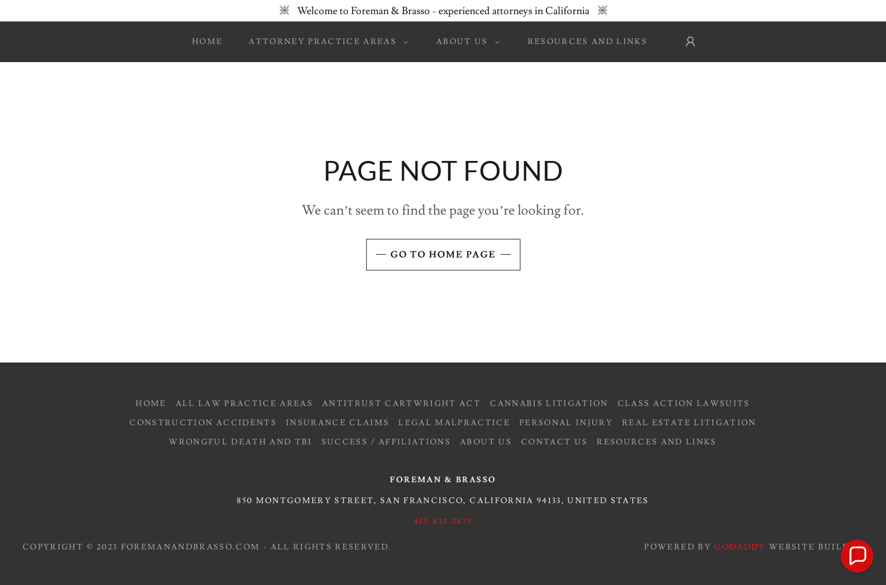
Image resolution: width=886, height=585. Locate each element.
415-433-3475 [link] (443, 522)
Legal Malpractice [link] (454, 423)
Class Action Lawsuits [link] (684, 404)
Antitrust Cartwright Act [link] (401, 404)
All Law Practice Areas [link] (244, 404)
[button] (325, 42)
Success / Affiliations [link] (386, 442)
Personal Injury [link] (566, 423)
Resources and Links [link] (588, 42)
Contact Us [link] (554, 442)
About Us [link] (486, 442)
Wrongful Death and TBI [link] (240, 442)
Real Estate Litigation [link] (689, 423)
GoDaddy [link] (740, 547)
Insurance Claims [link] (337, 423)
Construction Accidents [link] (202, 423)
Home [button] (151, 404)
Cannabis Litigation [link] (549, 404)
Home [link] (207, 42)
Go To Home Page (443, 254)
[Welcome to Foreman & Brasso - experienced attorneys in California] (443, 10)
